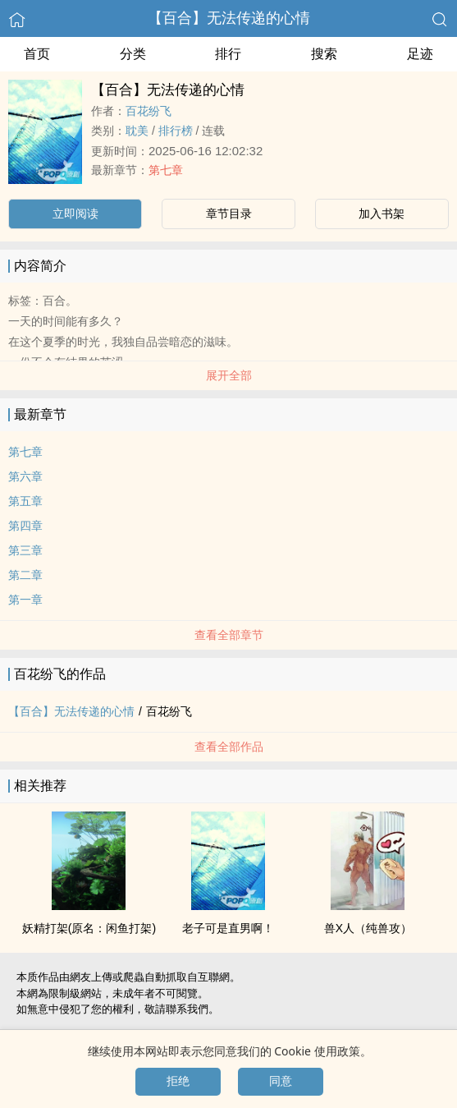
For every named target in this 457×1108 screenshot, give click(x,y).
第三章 (25, 550)
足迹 (420, 54)
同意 (280, 1080)
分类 (133, 54)
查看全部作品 (228, 746)
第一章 (25, 599)
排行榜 (175, 130)
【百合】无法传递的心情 (229, 18)
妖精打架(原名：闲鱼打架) (89, 928)
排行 (228, 54)
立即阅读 (75, 213)
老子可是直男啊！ (228, 928)
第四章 (25, 525)
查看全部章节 (228, 634)
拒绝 (178, 1080)
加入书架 (381, 213)
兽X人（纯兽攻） (368, 928)
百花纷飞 (148, 110)
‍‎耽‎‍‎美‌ (137, 130)
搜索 (324, 54)
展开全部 (229, 375)
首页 (37, 54)
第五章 (25, 501)
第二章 (25, 575)
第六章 (25, 476)
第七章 (166, 170)
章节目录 (229, 213)
